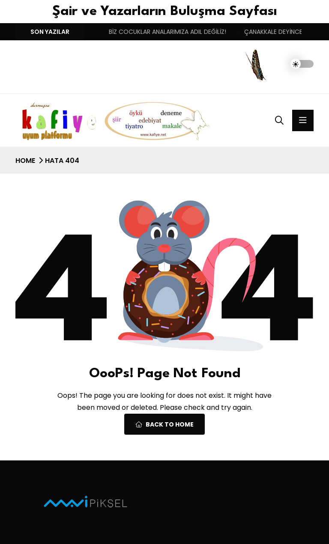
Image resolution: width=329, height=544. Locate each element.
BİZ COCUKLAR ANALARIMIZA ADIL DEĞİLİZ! (167, 31)
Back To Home (164, 424)
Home (25, 160)
